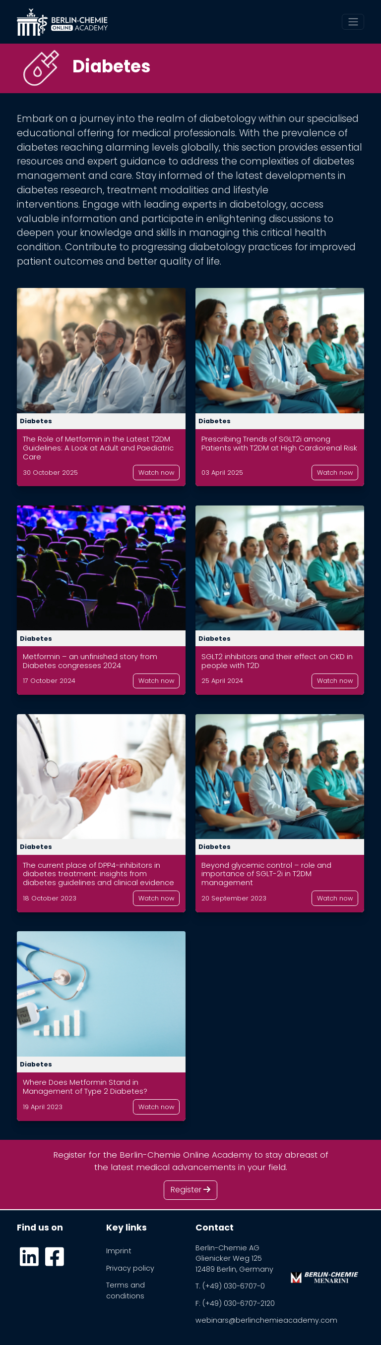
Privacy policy (130, 1268)
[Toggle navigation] (353, 22)
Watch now (156, 472)
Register (190, 1189)
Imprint (118, 1251)
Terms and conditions (125, 1290)
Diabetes (36, 421)
